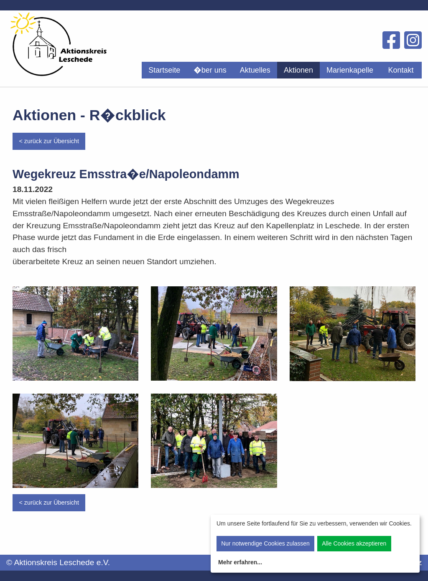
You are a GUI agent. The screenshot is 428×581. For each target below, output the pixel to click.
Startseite (164, 70)
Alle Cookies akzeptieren (354, 543)
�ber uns (210, 70)
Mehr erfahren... (240, 562)
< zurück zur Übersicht (49, 141)
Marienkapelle (349, 70)
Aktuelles (255, 70)
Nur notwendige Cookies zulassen (265, 543)
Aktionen (298, 70)
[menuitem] (164, 70)
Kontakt (400, 70)
